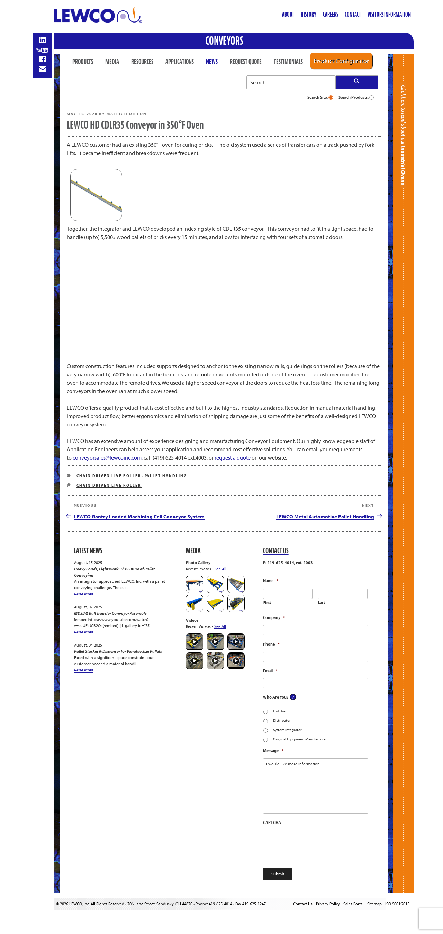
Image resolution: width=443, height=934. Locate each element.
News (212, 61)
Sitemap (374, 903)
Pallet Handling (166, 475)
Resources (142, 61)
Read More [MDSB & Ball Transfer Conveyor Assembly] (83, 631)
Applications (179, 61)
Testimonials (288, 61)
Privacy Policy (328, 903)
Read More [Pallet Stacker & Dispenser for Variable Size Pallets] (83, 670)
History (308, 14)
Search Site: (320, 97)
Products (82, 61)
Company (274, 617)
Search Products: (356, 97)
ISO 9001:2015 (397, 903)
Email (270, 670)
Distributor (282, 720)
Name (270, 580)
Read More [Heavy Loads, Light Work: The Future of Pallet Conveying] (83, 593)
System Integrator (287, 729)
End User (280, 711)
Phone (271, 644)
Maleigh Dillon (127, 113)
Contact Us (303, 903)
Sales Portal (353, 903)
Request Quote (246, 61)
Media (112, 61)
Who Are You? (275, 697)
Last (321, 602)
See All (220, 568)
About (288, 14)
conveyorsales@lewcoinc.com (107, 457)
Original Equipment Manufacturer (300, 739)
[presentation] (315, 843)
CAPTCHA (272, 822)
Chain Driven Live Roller (109, 475)
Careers (330, 14)
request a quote (233, 457)
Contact (353, 14)
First (267, 602)
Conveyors (224, 40)
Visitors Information (389, 14)
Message (273, 750)
